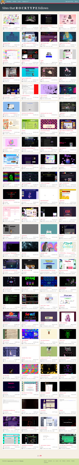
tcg (44, 273)
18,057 (54, 429)
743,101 (17, 289)
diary (51, 430)
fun (6, 46)
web (36, 413)
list (42, 448)
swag (5, 168)
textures (61, 272)
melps (42, 254)
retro (16, 308)
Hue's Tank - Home (45, 305)
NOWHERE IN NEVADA (8, 78)
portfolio (66, 98)
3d (69, 46)
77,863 (54, 307)
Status (68, 461)
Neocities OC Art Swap (27, 392)
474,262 (73, 184)
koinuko (43, 114)
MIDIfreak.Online (7, 25)
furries (71, 291)
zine (8, 256)
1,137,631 (17, 79)
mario (34, 63)
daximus (43, 167)
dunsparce (61, 254)
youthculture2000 (7, 289)
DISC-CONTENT (7, 235)
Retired (61, 410)
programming (52, 203)
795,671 (54, 97)
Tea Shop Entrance (45, 340)
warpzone (62, 133)
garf (42, 62)
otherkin (70, 221)
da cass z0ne (6, 375)
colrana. (23, 130)
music (7, 28)
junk (24, 203)
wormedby (24, 305)
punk (72, 63)
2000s (5, 116)
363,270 (17, 237)
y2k (11, 291)
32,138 (36, 429)
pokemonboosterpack (45, 272)
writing (67, 116)
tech (26, 203)
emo (12, 186)
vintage (49, 448)
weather (34, 238)
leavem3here (62, 427)
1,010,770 (73, 219)
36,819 (36, 272)
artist (63, 98)
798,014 (17, 44)
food (63, 378)
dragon (68, 395)
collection (66, 256)
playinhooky (5, 429)
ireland (64, 63)
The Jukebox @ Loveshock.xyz (10, 270)
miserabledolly (25, 114)
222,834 (73, 167)
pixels (43, 81)
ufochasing (62, 289)
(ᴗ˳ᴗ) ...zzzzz (6, 358)
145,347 (54, 324)
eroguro (28, 98)
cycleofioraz (6, 342)
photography (6, 151)
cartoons (18, 430)
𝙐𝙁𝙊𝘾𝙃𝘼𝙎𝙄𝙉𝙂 (62, 288)
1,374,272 (73, 202)
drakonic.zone (62, 392)
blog (13, 28)
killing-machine (6, 79)
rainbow (5, 63)
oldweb (31, 46)
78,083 (36, 394)
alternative (14, 98)
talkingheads (35, 308)
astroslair (61, 342)
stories (7, 133)
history (31, 203)
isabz (4, 359)
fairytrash (5, 149)
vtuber (67, 133)
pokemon (52, 63)
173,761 (54, 359)
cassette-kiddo (6, 377)
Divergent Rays (6, 43)
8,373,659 (17, 254)
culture (52, 395)
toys (69, 291)
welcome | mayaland (45, 392)
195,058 (73, 289)
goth (10, 186)
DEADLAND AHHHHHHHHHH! (66, 165)
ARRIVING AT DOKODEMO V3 (10, 113)
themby (42, 324)
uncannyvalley (6, 97)
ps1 (4, 238)
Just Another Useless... (46, 445)
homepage (70, 343)
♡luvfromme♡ (25, 375)
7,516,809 (54, 272)
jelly (65, 203)
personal (26, 28)
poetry (10, 413)
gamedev (34, 81)
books (28, 203)
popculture (44, 291)
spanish (13, 168)
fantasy (70, 116)
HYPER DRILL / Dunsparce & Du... (67, 253)
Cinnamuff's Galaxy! (45, 130)
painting (70, 238)
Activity (14, 1)
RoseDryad (5, 218)
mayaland (43, 394)
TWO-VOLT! (24, 323)
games (37, 63)
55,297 (54, 377)
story (68, 151)
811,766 (35, 27)
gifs (35, 448)
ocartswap (24, 394)
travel (17, 151)
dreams (28, 256)
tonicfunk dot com (26, 200)
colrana (24, 132)
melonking (62, 44)
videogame (30, 63)
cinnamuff (43, 132)
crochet (73, 378)
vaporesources (44, 359)
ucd (67, 63)
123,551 (54, 184)
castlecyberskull (44, 289)
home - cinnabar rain (64, 183)
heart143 (24, 97)
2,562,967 (17, 97)
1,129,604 (54, 254)
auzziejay (5, 202)
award (44, 448)
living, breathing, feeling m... (47, 25)
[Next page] (41, 456)
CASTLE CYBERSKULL (46, 288)
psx (6, 238)
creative (10, 133)
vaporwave (25, 186)
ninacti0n (61, 97)
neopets (74, 203)
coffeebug (5, 27)
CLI (54, 461)
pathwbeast (24, 429)
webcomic (65, 221)
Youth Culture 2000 (7, 288)
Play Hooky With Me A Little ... (10, 427)
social (13, 256)
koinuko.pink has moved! (46, 113)
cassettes (52, 378)
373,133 (35, 44)
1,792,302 (17, 149)
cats (5, 46)
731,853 (35, 149)
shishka (61, 25)
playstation (15, 238)
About (45, 461)
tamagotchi (48, 308)
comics (5, 98)
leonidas (43, 219)
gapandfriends (25, 289)
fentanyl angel (44, 427)
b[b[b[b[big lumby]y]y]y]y (27, 445)
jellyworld (61, 202)
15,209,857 (73, 44)
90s (68, 46)
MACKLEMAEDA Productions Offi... (11, 445)
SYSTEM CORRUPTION (9, 200)
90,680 (54, 342)
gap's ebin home (25, 288)
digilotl (42, 307)
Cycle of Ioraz (6, 340)
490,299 (73, 79)
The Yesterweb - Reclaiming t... (10, 253)
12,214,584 (17, 62)
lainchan (27, 291)
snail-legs (43, 235)
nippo (23, 359)
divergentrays (6, 44)
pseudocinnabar (63, 184)
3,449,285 (73, 307)
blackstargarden (44, 202)
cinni (42, 79)
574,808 (54, 132)
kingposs (43, 44)
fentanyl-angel (44, 429)
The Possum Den (45, 43)
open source (10, 461)
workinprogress (26, 430)
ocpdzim (24, 342)
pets (68, 203)
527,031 (54, 237)
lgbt (61, 186)
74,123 (17, 307)
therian (74, 413)
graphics (71, 28)
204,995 (17, 324)
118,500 (35, 342)
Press (63, 461)
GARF (42, 60)
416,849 (35, 202)
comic (75, 98)
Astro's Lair (62, 340)
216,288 (35, 184)
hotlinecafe (24, 79)
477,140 (35, 97)
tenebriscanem (62, 359)
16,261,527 (54, 149)
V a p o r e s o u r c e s (46, 358)
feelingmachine (44, 27)
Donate (50, 461)
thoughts (65, 430)
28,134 (17, 394)
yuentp (24, 44)
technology (11, 273)
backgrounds (63, 273)
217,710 (35, 307)
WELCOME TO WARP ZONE (66, 130)
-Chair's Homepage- (45, 183)
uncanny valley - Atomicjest (9, 95)
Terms (72, 461)
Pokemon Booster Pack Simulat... (48, 270)
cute (13, 63)
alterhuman (74, 221)
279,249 (17, 167)
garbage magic (44, 253)
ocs (17, 98)
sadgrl (42, 149)
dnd (15, 343)
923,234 (54, 44)
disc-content (5, 237)
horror (30, 221)
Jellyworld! (61, 200)
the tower (61, 235)
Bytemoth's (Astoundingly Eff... (29, 148)
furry (49, 46)
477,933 (17, 184)
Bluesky (21, 461)
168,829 (73, 237)
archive (66, 308)
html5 (29, 81)
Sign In (76, 1)
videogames (36, 28)
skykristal (61, 114)
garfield (47, 63)
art (4, 28)
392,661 (35, 289)
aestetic (30, 413)
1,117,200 (73, 132)
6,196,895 (73, 149)
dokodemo (5, 114)
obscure (46, 378)
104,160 (54, 202)
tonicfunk (24, 202)
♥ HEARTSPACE (26, 95)
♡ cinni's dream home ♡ (46, 78)
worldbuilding (70, 98)
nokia (5, 308)
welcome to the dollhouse (27, 113)
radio (44, 46)
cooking (53, 343)
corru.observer (62, 148)
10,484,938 (54, 114)
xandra (24, 167)
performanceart (7, 448)
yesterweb (5, 254)
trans (72, 413)
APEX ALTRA (62, 218)
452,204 (35, 132)
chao (52, 308)
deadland (61, 167)
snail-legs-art (43, 237)
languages (44, 343)
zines (50, 238)
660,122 (54, 289)
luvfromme (24, 377)
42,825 (73, 429)
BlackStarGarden (45, 200)
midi (31, 81)
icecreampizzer (6, 132)
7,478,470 (73, 272)
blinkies (75, 28)
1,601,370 (73, 114)
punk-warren (62, 324)
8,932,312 (17, 114)
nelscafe (61, 377)
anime (29, 28)
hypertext (43, 395)
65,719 (73, 62)
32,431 (73, 394)
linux (9, 395)
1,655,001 (17, 202)
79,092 (36, 377)
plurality (62, 413)
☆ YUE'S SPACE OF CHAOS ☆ (29, 43)
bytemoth (24, 149)
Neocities (4, 461)
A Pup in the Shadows (64, 358)
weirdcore (35, 186)
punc (60, 62)
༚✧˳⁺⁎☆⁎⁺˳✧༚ (44, 218)
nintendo (51, 273)
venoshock (43, 410)
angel (53, 430)
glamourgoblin (6, 184)
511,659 (35, 114)
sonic (34, 291)
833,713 (17, 272)
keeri (61, 79)
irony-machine (44, 97)
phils (61, 219)
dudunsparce (75, 256)
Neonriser (24, 253)
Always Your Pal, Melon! (65, 43)
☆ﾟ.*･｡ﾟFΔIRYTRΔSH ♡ (8, 148)
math (47, 343)
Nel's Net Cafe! (62, 375)
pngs (67, 273)
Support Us (25, 1)
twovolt (23, 324)
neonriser (24, 254)
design (56, 291)
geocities (53, 186)
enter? (23, 410)
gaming (16, 28)
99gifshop (61, 307)
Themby (42, 323)
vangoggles (25, 184)
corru (61, 149)
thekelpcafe (5, 394)
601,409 (73, 97)
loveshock (5, 272)
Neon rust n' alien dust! (64, 95)
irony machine (44, 95)
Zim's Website (25, 340)
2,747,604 (17, 27)
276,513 (35, 237)
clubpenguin (12, 448)
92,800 (17, 342)
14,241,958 (54, 79)
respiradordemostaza (7, 167)
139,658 (35, 324)
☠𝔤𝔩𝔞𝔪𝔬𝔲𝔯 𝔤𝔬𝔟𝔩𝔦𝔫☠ (7, 183)
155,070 (35, 359)
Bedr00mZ (24, 25)
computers (29, 151)
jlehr (23, 62)
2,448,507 (54, 27)
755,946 (54, 219)
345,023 (54, 167)
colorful (10, 151)
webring (16, 256)
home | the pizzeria (7, 130)
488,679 (54, 62)
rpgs (71, 186)
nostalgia (55, 151)
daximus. (43, 165)
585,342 (17, 219)
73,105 (17, 377)
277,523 (73, 254)
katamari (8, 378)
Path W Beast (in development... (29, 427)
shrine (35, 221)
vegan (8, 203)
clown (24, 221)
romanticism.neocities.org (9, 410)
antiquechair (43, 184)
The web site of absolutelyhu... (66, 445)
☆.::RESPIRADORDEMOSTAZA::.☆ (11, 165)
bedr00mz (24, 27)
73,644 (54, 394)
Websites (9, 1)
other (63, 186)
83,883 (73, 377)
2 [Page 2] (39, 456)
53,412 (73, 342)
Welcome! (5, 392)
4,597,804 (73, 27)
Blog (57, 461)
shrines (24, 308)
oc (12, 133)
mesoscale (24, 235)
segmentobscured (44, 377)
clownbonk (24, 218)
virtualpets (62, 203)
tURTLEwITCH (6, 323)
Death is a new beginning (46, 148)
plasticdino (5, 60)
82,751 (73, 359)
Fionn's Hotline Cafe (26, 78)
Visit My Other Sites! (26, 358)
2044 (4, 305)
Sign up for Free (69, 1)
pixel (14, 308)
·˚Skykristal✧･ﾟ (63, 113)
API (60, 461)
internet (69, 81)
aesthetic (10, 28)
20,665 (17, 429)
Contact (46, 462)
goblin (47, 395)
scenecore (16, 186)
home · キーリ (62, 78)
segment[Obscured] (45, 375)
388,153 (73, 324)
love (31, 98)
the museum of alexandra (27, 165)
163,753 (17, 132)
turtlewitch (5, 324)
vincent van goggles (26, 183)
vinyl (55, 63)
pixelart (49, 98)
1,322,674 (36, 62)
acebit (42, 342)
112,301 (17, 359)
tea (49, 343)
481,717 (35, 219)
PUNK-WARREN (63, 323)
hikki (48, 430)
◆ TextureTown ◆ (63, 270)
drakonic (61, 394)
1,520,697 (36, 167)
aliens (43, 133)
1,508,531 (36, 79)
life (33, 168)
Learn (19, 1)
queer (48, 28)
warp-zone (62, 132)
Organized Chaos (26, 60)
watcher (61, 237)
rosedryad (5, 219)
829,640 (35, 254)
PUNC (60, 60)
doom (27, 63)
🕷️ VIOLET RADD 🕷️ (27, 270)
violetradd (24, 272)
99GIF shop (62, 305)
